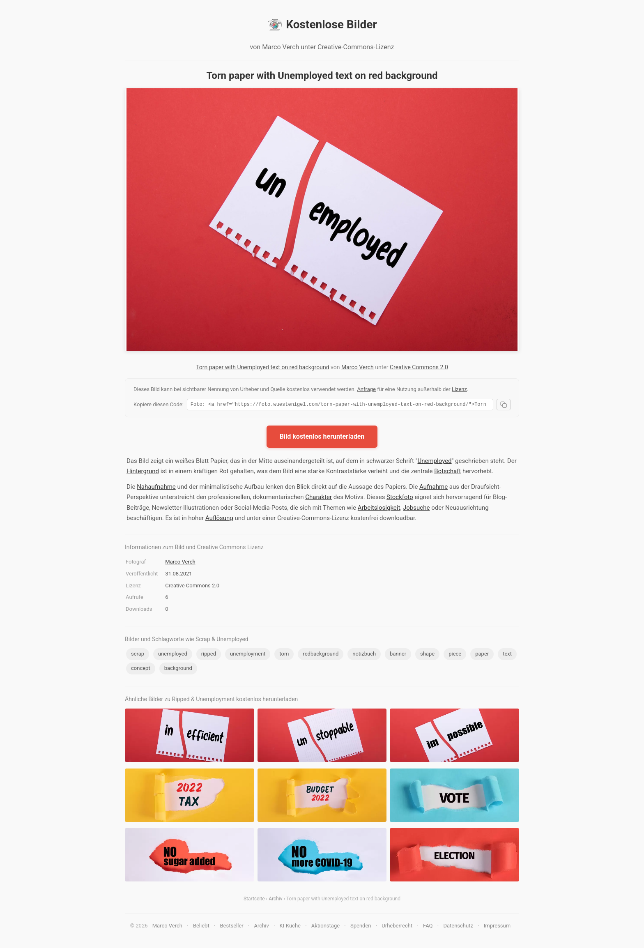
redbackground (320, 655)
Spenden (360, 927)
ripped (208, 655)
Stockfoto (399, 498)
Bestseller (232, 927)
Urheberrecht (397, 927)
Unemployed (435, 462)
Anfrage (366, 389)
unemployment (247, 655)
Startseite (254, 900)
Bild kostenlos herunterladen (322, 438)
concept (140, 669)
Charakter (318, 498)
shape (427, 655)
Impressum (497, 927)
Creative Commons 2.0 (419, 367)
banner (398, 655)
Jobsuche (416, 509)
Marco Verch (357, 367)
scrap (137, 655)
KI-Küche (290, 927)
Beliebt (201, 927)
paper (482, 655)
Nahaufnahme (156, 488)
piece (454, 655)
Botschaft (447, 472)
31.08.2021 (178, 575)
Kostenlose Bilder (322, 24)
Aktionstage (325, 927)
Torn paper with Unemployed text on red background (262, 367)
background (178, 669)
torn (284, 655)
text (507, 655)
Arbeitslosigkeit (379, 509)
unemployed (172, 655)
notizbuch (364, 655)
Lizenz (459, 389)
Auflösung (219, 519)
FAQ (427, 927)
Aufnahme (433, 488)
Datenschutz (458, 927)
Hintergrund (142, 472)
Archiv (275, 900)
